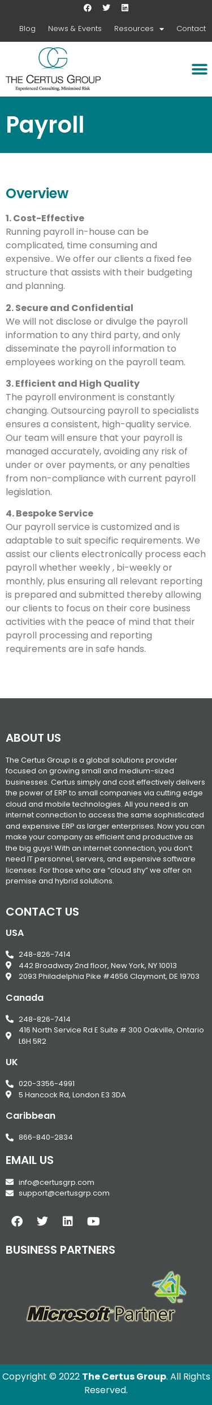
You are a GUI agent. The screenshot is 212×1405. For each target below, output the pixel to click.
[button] (199, 69)
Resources (139, 29)
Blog (27, 28)
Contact (191, 28)
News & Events (75, 28)
